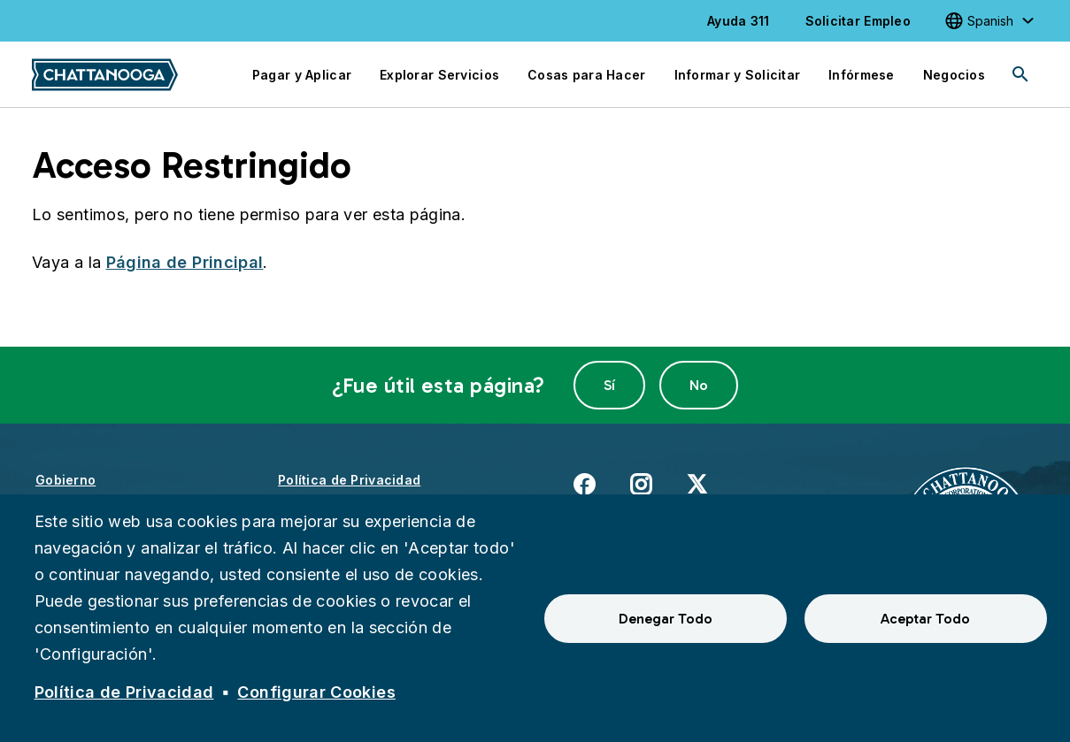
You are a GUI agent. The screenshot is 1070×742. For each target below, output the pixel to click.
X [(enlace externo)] (697, 483)
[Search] (1020, 74)
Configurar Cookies (316, 692)
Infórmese (861, 74)
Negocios (954, 74)
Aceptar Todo (925, 618)
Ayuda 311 (738, 20)
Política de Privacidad (349, 479)
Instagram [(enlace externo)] (640, 483)
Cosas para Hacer (586, 74)
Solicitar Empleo (858, 20)
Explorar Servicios (439, 74)
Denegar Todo (665, 618)
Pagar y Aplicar (301, 74)
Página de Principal (185, 262)
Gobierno (65, 479)
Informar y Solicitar (737, 74)
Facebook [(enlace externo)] (584, 483)
